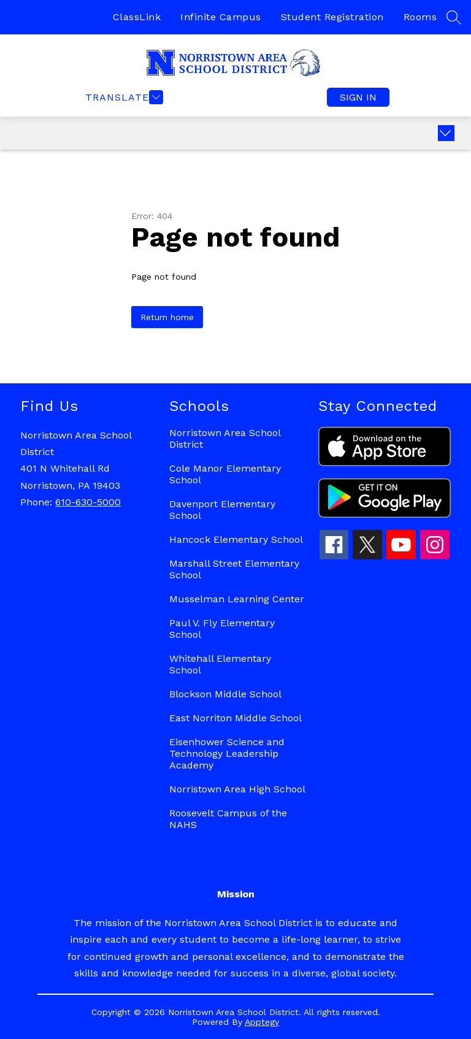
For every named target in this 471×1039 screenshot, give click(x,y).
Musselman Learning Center (236, 599)
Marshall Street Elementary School (234, 569)
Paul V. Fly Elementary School (222, 628)
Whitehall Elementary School (220, 664)
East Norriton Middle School (235, 718)
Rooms (420, 17)
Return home (167, 317)
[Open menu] (122, 97)
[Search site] (453, 17)
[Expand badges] (446, 133)
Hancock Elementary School (236, 539)
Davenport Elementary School (222, 509)
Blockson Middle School (225, 694)
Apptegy (262, 1022)
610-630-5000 (88, 502)
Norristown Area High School (237, 789)
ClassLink (137, 17)
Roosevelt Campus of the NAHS (228, 818)
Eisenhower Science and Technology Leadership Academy (227, 753)
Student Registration (332, 17)
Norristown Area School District (224, 438)
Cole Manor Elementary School (225, 474)
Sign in (358, 97)
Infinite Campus (220, 17)
